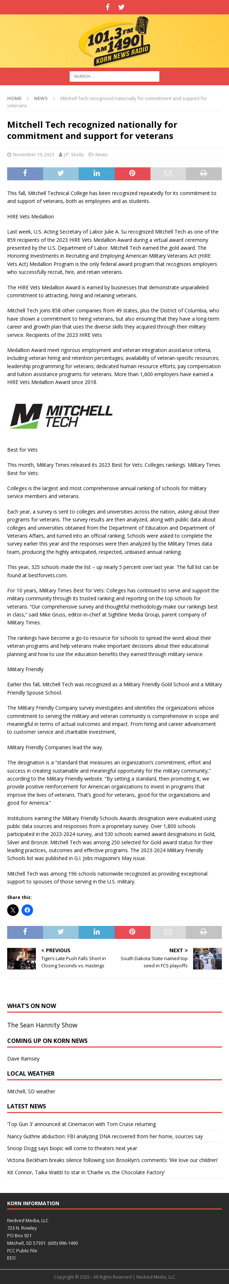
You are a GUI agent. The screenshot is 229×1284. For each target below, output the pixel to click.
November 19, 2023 (33, 154)
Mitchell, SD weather (31, 1091)
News (101, 154)
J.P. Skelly (74, 154)
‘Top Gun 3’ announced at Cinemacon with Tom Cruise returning (81, 1124)
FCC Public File (22, 1250)
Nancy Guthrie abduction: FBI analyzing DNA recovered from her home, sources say (105, 1136)
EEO (11, 1257)
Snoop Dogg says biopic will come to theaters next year (72, 1148)
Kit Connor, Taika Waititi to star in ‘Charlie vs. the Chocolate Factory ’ (86, 1172)
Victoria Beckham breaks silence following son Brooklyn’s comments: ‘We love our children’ (112, 1160)
